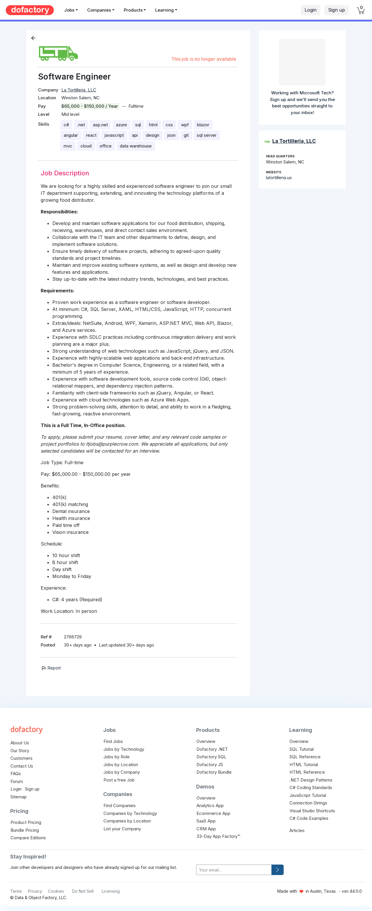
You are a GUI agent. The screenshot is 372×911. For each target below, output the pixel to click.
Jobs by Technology (123, 749)
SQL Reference (305, 756)
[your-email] (234, 870)
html (153, 124)
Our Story (19, 750)
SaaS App (206, 821)
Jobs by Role (116, 756)
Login (310, 10)
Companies (99, 10)
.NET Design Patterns (310, 780)
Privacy (35, 891)
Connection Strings (308, 803)
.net (81, 124)
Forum (16, 781)
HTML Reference (307, 772)
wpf (185, 124)
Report (51, 667)
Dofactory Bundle (214, 772)
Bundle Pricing (24, 830)
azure (121, 124)
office (106, 146)
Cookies (56, 891)
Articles (297, 830)
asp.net (100, 124)
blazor (203, 124)
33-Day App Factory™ (218, 836)
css (169, 124)
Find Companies (119, 805)
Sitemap (18, 797)
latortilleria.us (279, 177)
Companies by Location (127, 821)
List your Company (122, 828)
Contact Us (21, 766)
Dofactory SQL (211, 756)
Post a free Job (119, 780)
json (171, 135)
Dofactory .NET (212, 749)
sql (138, 124)
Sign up (336, 10)
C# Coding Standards (310, 787)
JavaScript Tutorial (307, 795)
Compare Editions (28, 837)
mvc (68, 146)
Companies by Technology (130, 813)
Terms (16, 891)
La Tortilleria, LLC (78, 90)
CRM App (206, 828)
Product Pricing (25, 822)
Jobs (69, 10)
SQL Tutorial (301, 749)
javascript (114, 135)
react (91, 135)
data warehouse (136, 146)
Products (133, 10)
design (152, 135)
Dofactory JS (209, 764)
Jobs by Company (121, 772)
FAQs (15, 773)
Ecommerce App (213, 813)
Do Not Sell (83, 891)
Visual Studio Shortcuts (312, 810)
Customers (21, 758)
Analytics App (210, 805)
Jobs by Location (120, 764)
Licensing (111, 891)
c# (66, 124)
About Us (19, 743)
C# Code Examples (308, 818)
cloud (86, 146)
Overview (205, 741)
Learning (164, 10)
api (135, 135)
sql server (207, 135)
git (186, 135)
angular (71, 135)
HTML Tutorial (303, 764)
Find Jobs (113, 741)
